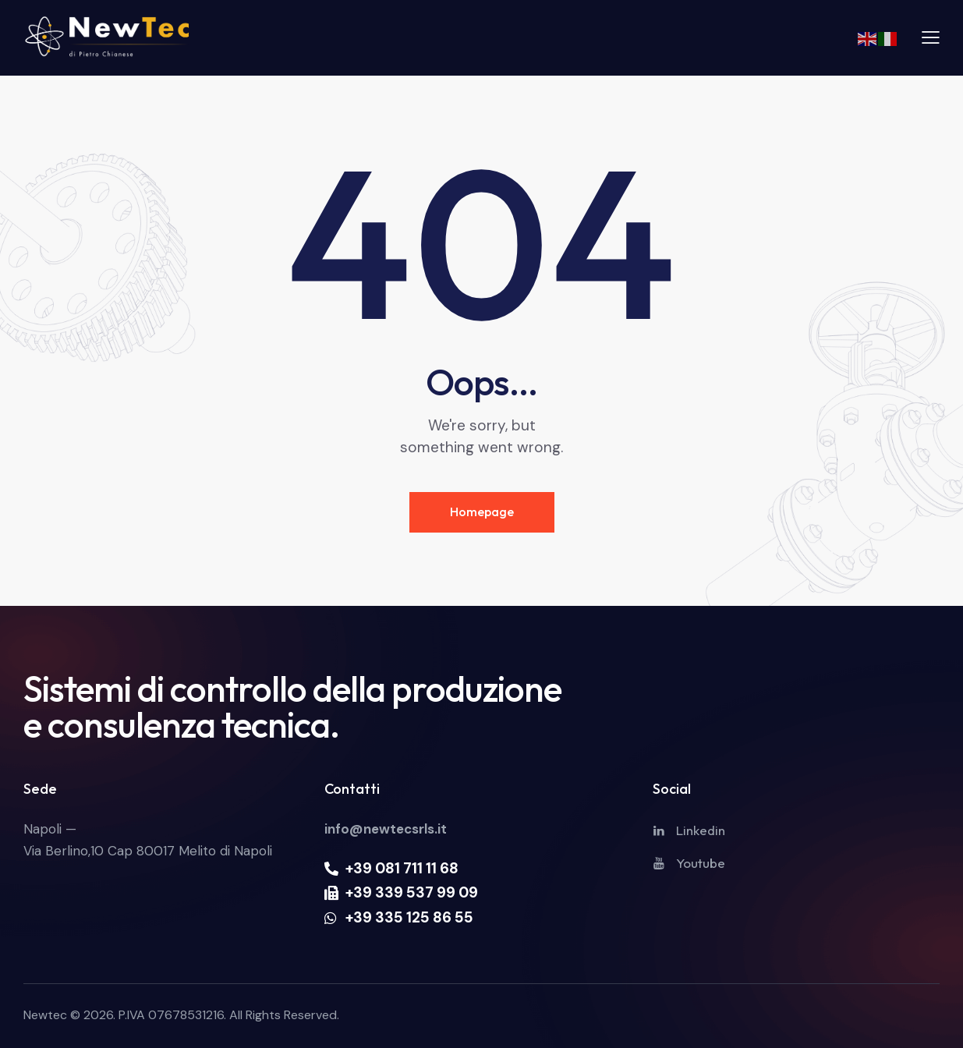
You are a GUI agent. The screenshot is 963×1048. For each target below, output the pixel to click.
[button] (931, 37)
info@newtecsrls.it (385, 828)
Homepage (482, 511)
